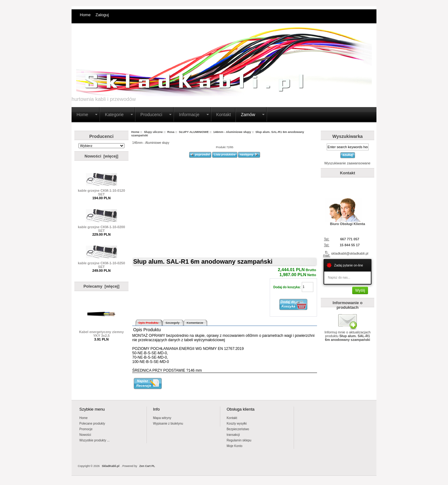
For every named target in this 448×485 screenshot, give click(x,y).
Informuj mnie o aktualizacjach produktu (347, 334)
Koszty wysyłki (236, 423)
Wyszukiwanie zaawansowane (347, 163)
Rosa (170, 132)
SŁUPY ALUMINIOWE (194, 132)
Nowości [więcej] (101, 156)
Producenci (151, 114)
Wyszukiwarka (347, 136)
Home (85, 14)
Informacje (189, 114)
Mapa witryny (162, 418)
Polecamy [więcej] (101, 286)
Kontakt (223, 114)
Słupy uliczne (153, 132)
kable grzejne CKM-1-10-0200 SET (101, 227)
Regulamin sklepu (238, 440)
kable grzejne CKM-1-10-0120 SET (101, 191)
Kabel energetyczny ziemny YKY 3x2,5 (101, 332)
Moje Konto (234, 446)
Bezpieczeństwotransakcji (237, 431)
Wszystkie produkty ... (94, 440)
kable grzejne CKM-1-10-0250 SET (101, 263)
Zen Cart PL (147, 466)
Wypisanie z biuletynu (168, 423)
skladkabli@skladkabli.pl (349, 253)
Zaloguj (102, 14)
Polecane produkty (92, 423)
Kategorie (114, 114)
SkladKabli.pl (110, 466)
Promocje (85, 429)
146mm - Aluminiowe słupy (232, 132)
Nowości (85, 434)
